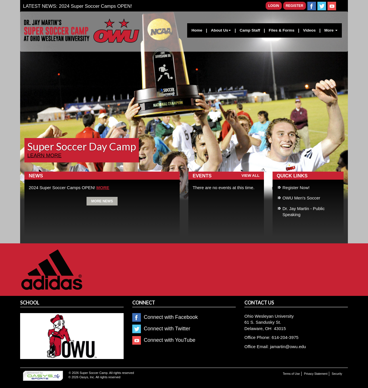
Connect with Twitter (161, 328)
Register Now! (296, 187)
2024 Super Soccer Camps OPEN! (95, 6)
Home (196, 30)
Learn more (44, 155)
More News (102, 201)
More (331, 30)
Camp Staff (249, 30)
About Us (221, 30)
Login (273, 6)
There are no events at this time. (223, 187)
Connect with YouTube (163, 340)
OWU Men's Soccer (301, 197)
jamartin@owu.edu (288, 346)
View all (250, 175)
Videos (309, 30)
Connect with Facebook (165, 317)
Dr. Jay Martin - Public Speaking (304, 211)
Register (294, 6)
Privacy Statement (315, 373)
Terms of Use (291, 373)
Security (337, 373)
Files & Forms (281, 30)
